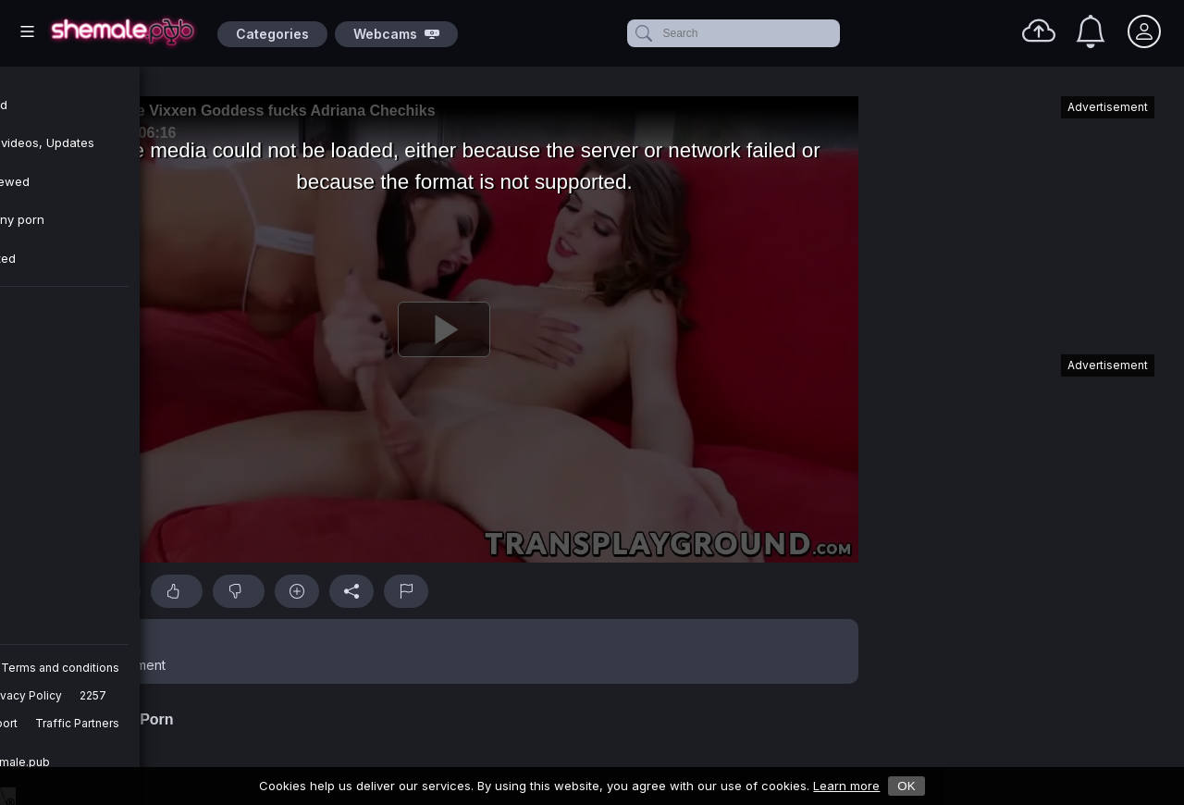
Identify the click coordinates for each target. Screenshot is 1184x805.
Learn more (846, 785)
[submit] (642, 33)
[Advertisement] (1015, 216)
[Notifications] (1090, 31)
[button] (444, 651)
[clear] (836, 33)
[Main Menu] (27, 31)
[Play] (444, 329)
